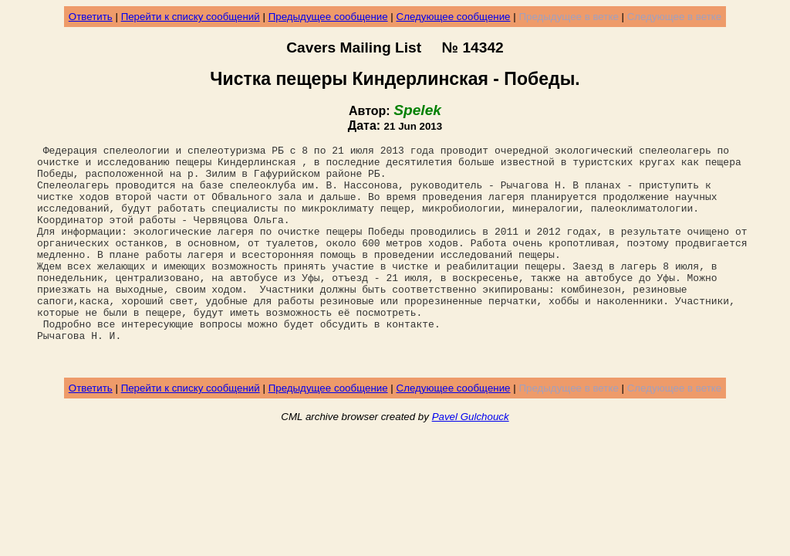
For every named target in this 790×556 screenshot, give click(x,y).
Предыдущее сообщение (328, 16)
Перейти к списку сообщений (190, 16)
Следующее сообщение (454, 16)
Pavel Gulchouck (470, 460)
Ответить (91, 16)
